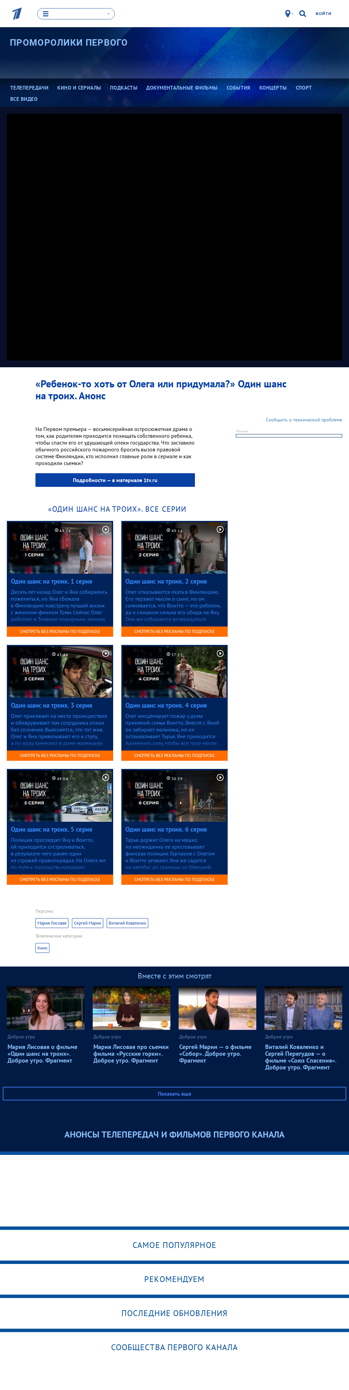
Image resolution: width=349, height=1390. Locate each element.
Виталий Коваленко (127, 923)
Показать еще (174, 1093)
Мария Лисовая (51, 923)
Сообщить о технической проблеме (304, 420)
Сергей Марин (87, 923)
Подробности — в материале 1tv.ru (115, 480)
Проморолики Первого (69, 42)
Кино (42, 948)
